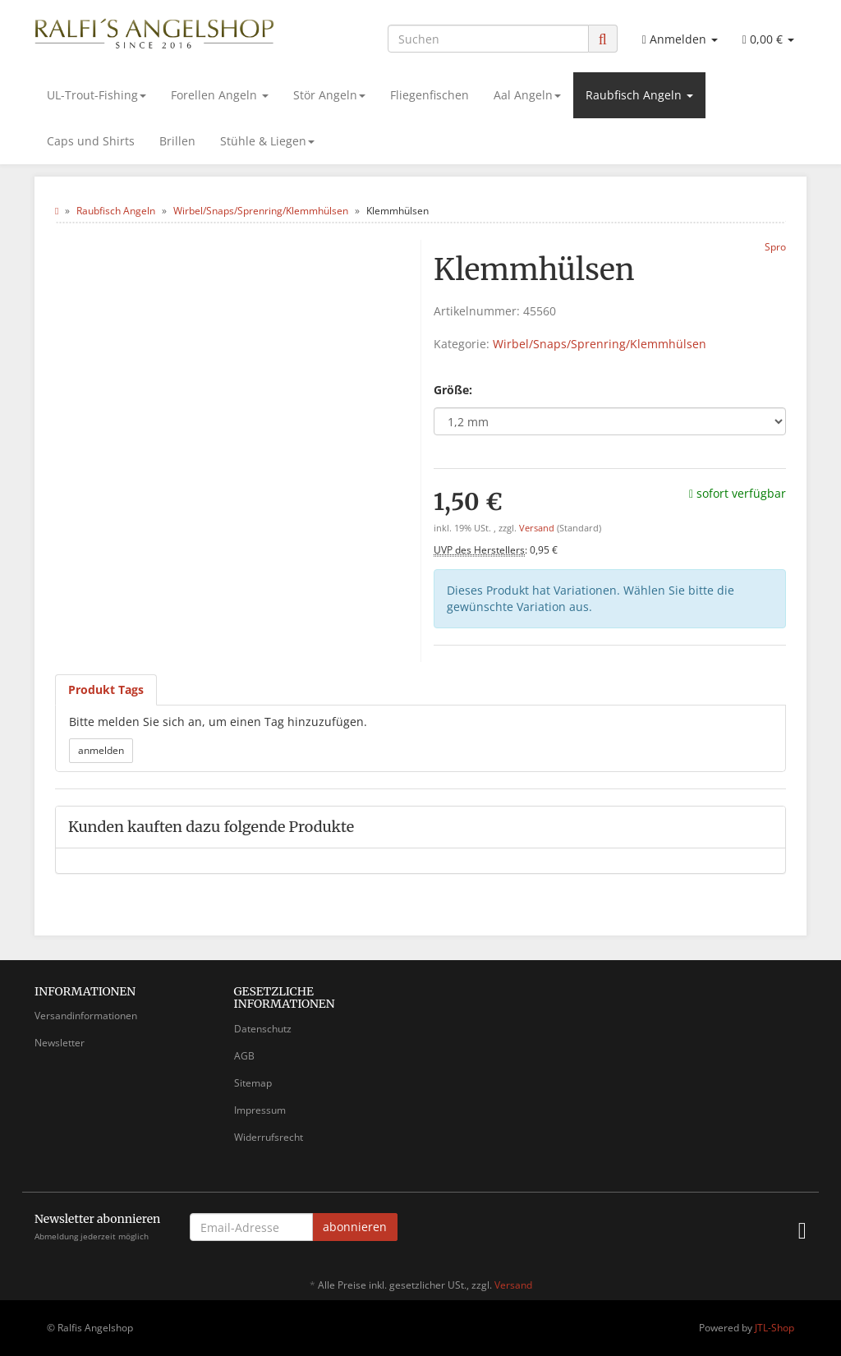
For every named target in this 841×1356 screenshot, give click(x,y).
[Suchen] (488, 39)
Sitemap (253, 1083)
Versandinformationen (85, 1016)
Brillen (177, 141)
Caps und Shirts (91, 141)
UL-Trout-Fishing (96, 95)
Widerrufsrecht (268, 1137)
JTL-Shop (774, 1328)
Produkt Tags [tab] (106, 689)
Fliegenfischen (429, 95)
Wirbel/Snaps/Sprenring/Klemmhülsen (599, 344)
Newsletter (59, 1043)
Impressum (260, 1110)
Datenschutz (263, 1029)
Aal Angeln (527, 95)
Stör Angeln (329, 95)
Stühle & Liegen (267, 141)
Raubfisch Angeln (639, 95)
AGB (244, 1056)
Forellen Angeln (220, 95)
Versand (538, 528)
